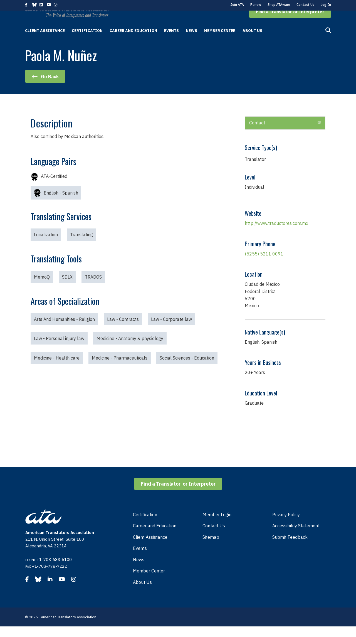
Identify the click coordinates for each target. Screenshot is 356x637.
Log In (326, 5)
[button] (290, 22)
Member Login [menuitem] (216, 525)
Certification (87, 41)
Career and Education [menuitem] (154, 536)
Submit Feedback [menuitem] (290, 547)
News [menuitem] (138, 570)
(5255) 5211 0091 (264, 264)
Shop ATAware (279, 5)
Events (171, 41)
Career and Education (133, 41)
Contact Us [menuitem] (213, 536)
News (191, 41)
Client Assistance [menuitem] (150, 547)
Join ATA (237, 5)
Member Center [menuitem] (149, 581)
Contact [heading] (257, 133)
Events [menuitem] (140, 559)
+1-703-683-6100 (54, 570)
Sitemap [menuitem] (210, 547)
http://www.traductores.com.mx (276, 234)
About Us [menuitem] (142, 593)
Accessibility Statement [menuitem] (296, 536)
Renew (255, 5)
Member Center (220, 41)
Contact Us (305, 5)
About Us (252, 41)
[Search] (328, 41)
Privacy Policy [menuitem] (286, 525)
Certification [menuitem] (145, 525)
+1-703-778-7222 (49, 576)
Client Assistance (45, 41)
